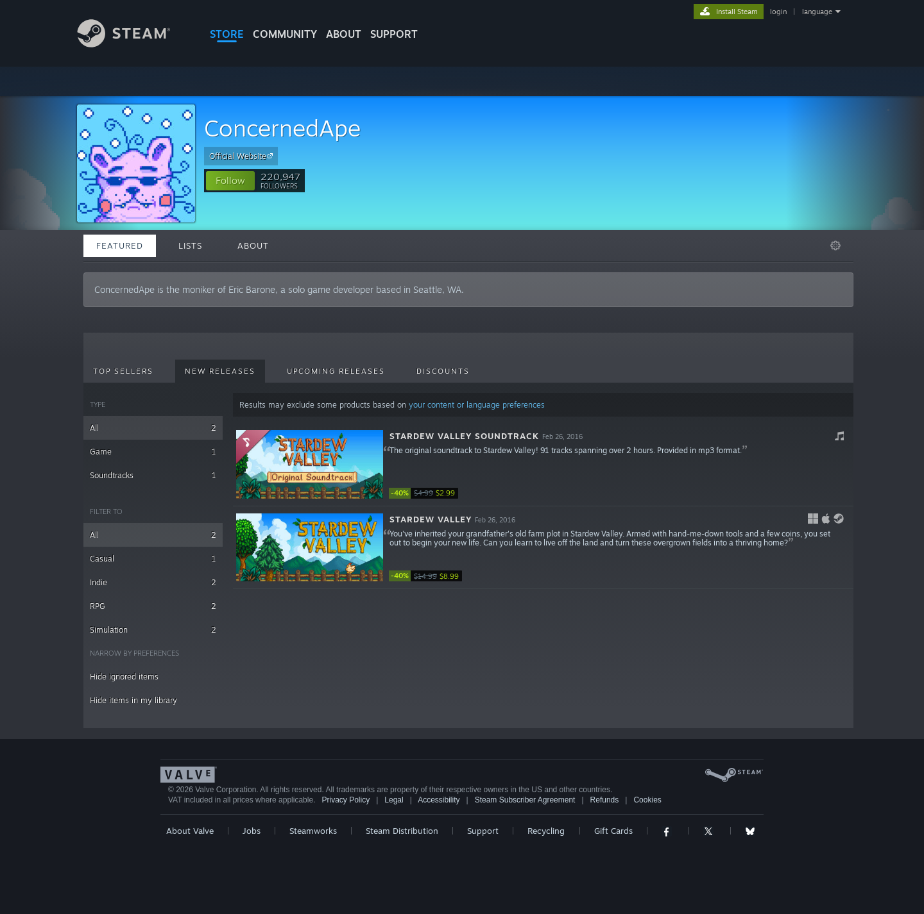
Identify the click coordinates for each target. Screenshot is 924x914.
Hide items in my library (133, 700)
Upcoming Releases (336, 371)
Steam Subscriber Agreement (525, 799)
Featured (119, 245)
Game (153, 451)
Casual (153, 558)
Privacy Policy (345, 799)
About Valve (190, 831)
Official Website (243, 156)
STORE (227, 34)
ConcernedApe (282, 127)
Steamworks (313, 831)
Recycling (546, 831)
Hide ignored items (124, 676)
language (817, 11)
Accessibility (438, 799)
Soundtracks (153, 475)
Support (483, 831)
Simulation (153, 629)
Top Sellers (123, 371)
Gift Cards (613, 831)
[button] (230, 180)
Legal (393, 799)
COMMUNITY (285, 34)
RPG (153, 606)
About (343, 34)
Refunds (604, 799)
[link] (427, 493)
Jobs (252, 831)
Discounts (443, 371)
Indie (153, 582)
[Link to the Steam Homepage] (133, 43)
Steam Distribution (402, 831)
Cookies (647, 799)
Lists (190, 245)
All (153, 427)
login (778, 11)
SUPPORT (394, 34)
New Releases (220, 371)
